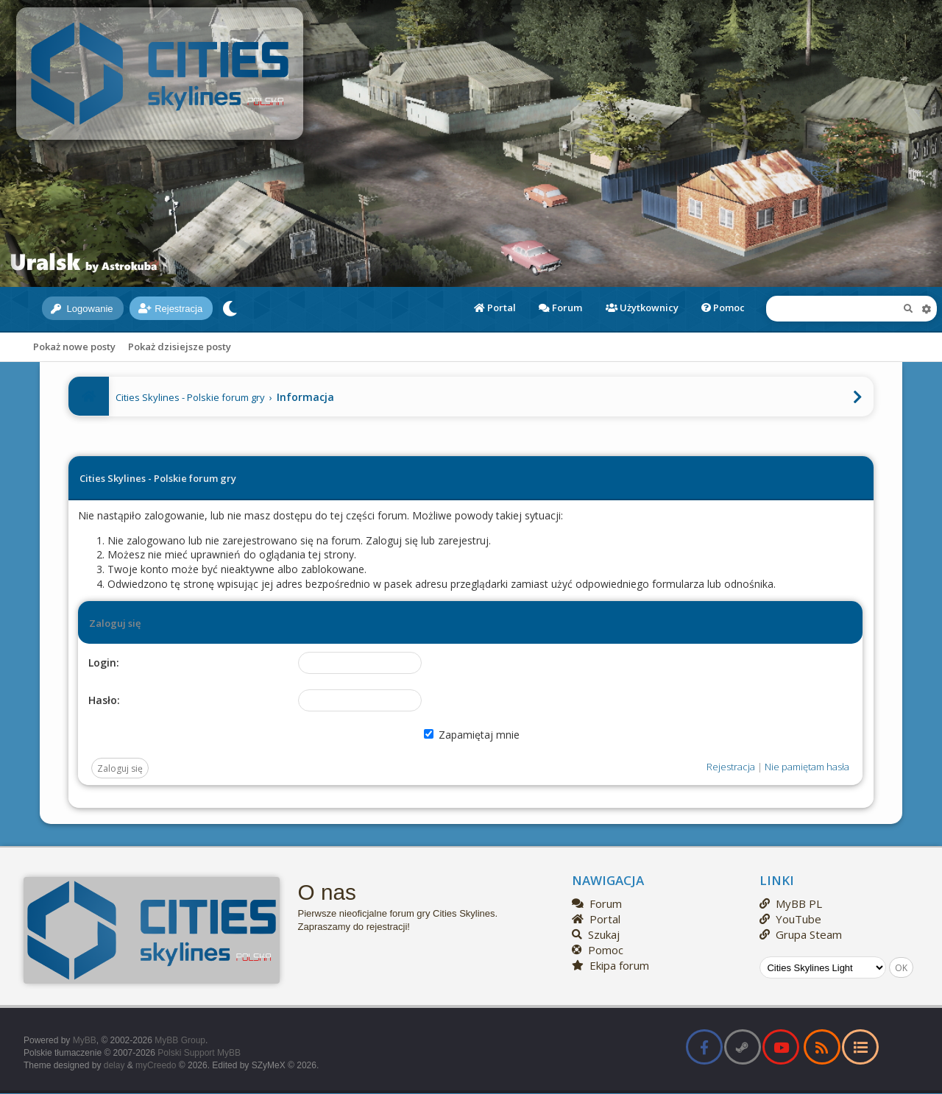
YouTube (790, 919)
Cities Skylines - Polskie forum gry (190, 397)
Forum (560, 307)
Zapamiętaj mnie (472, 735)
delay (114, 1065)
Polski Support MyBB (199, 1053)
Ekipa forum (610, 965)
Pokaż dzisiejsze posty (179, 346)
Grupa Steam (800, 934)
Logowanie (82, 308)
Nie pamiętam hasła (807, 766)
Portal (495, 307)
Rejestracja (170, 308)
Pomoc (723, 307)
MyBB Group (180, 1040)
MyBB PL (790, 903)
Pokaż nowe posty (74, 346)
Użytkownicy (642, 307)
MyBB (84, 1040)
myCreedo (155, 1065)
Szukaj (596, 934)
